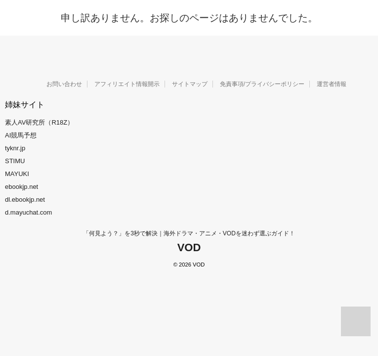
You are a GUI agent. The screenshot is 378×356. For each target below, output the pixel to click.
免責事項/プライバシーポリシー (262, 84)
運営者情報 (331, 84)
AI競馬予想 (21, 135)
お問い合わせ (64, 84)
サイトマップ (190, 84)
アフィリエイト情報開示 (127, 84)
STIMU (15, 161)
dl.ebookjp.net (25, 199)
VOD (189, 247)
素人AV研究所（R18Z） (39, 122)
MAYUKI (17, 174)
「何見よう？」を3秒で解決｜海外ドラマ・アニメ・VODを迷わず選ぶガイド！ (189, 233)
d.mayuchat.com (28, 212)
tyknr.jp (15, 148)
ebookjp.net (21, 186)
